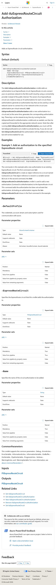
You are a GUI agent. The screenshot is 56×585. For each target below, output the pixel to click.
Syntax (6, 32)
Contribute (36, 576)
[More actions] (52, 7)
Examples (7, 37)
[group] (28, 159)
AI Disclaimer (6, 576)
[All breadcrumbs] (3, 7)
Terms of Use (26, 579)
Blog (27, 576)
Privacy (44, 576)
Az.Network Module (14, 24)
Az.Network (25, 7)
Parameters (7, 40)
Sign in (52, 3)
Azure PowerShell (13, 7)
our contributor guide (24, 523)
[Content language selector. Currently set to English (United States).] (11, 571)
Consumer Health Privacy (10, 579)
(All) (4, 256)
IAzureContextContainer (26, 230)
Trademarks (36, 579)
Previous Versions (17, 576)
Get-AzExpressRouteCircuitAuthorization (20, 497)
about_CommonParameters (11, 463)
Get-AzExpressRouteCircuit (15, 494)
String (42, 392)
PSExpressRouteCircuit (34, 315)
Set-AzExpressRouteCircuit (15, 505)
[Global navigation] (2, 3)
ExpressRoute (36, 7)
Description (7, 35)
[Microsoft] (28, 2)
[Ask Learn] (49, 7)
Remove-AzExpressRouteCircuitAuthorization (22, 502)
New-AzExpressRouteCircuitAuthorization (20, 499)
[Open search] (47, 3)
